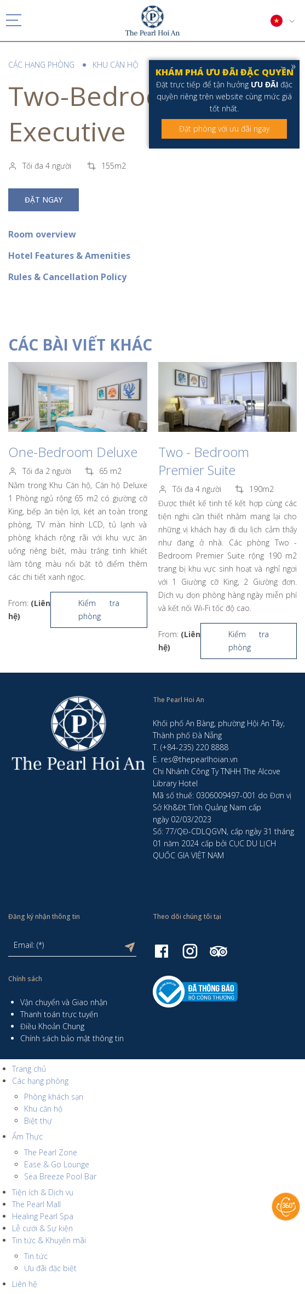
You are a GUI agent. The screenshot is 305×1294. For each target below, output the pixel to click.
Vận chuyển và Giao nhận (63, 1002)
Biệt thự (38, 1120)
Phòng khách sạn (53, 1096)
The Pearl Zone (50, 1152)
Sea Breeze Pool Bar (60, 1176)
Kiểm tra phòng (98, 609)
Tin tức (36, 1256)
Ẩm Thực (27, 1136)
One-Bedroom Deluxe (72, 452)
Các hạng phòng (41, 65)
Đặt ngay (43, 200)
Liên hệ (24, 1284)
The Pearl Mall (36, 1204)
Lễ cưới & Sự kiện (42, 1228)
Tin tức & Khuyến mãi (49, 1240)
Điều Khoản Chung (52, 1026)
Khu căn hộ (116, 65)
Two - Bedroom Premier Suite (203, 461)
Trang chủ (29, 1069)
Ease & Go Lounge (56, 1164)
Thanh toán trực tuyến (59, 1014)
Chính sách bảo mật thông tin (72, 1038)
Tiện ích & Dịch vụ (42, 1192)
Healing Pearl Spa (42, 1216)
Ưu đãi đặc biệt (50, 1268)
